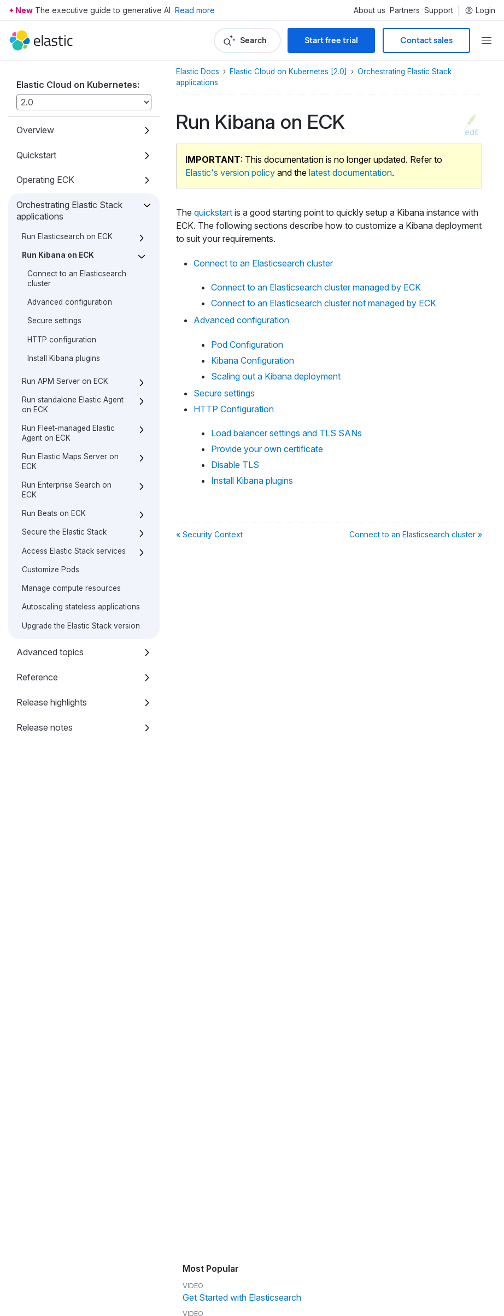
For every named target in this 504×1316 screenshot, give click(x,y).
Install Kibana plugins (63, 358)
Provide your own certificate (267, 448)
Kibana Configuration (252, 360)
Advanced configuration (69, 302)
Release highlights (51, 702)
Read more (195, 10)
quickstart (213, 212)
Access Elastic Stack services (74, 551)
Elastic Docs (197, 71)
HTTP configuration (61, 339)
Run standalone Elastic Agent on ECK (73, 404)
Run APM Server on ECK (65, 381)
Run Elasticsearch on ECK (67, 236)
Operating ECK (45, 179)
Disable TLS (235, 464)
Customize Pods (50, 569)
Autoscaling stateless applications (81, 606)
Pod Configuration (247, 344)
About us (369, 10)
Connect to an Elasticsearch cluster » (415, 534)
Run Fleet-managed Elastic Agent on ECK (68, 433)
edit (471, 131)
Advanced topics (50, 652)
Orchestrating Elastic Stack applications (69, 210)
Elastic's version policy (230, 172)
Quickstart (36, 155)
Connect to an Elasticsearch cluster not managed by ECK (323, 303)
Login (480, 10)
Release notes (44, 727)
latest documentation (350, 172)
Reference (37, 677)
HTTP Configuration (234, 409)
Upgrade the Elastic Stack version (81, 625)
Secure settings (54, 320)
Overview (35, 130)
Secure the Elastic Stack (64, 531)
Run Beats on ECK (54, 513)
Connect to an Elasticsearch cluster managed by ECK (316, 287)
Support (438, 10)
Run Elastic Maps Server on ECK (70, 461)
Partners (405, 10)
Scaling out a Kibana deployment (276, 376)
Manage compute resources (71, 588)
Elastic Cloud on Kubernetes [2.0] (288, 71)
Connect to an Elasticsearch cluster (263, 263)
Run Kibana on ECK (58, 255)
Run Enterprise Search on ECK (67, 490)
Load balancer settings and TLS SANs (286, 433)
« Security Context (209, 534)
